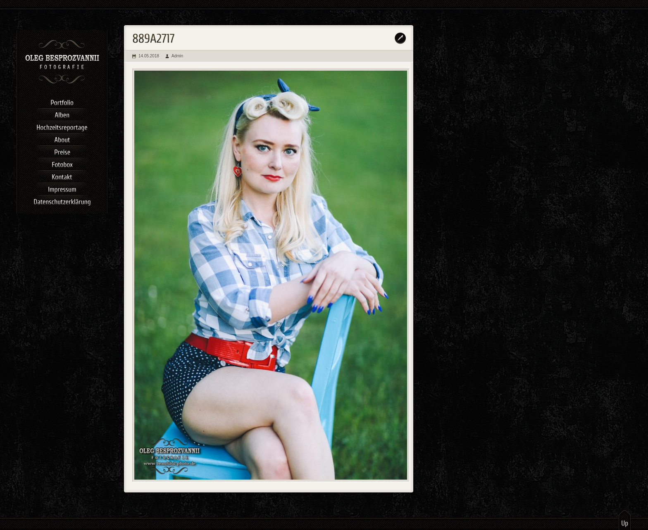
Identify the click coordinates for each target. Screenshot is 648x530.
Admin (177, 56)
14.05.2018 (148, 56)
